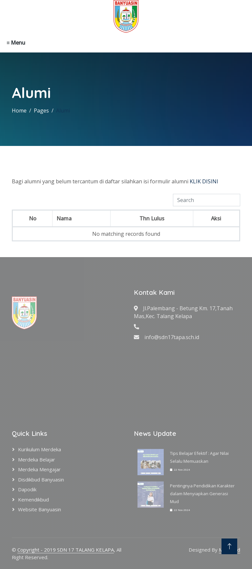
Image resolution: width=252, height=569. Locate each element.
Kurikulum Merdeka (39, 449)
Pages (41, 110)
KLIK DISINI (204, 181)
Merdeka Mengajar (39, 469)
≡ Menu (16, 42)
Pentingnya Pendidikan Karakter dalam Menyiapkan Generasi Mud (202, 493)
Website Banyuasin (39, 509)
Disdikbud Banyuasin (41, 479)
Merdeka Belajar (36, 459)
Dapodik (27, 489)
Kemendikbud (33, 499)
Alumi (63, 110)
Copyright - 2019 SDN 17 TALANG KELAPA (65, 549)
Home (19, 110)
